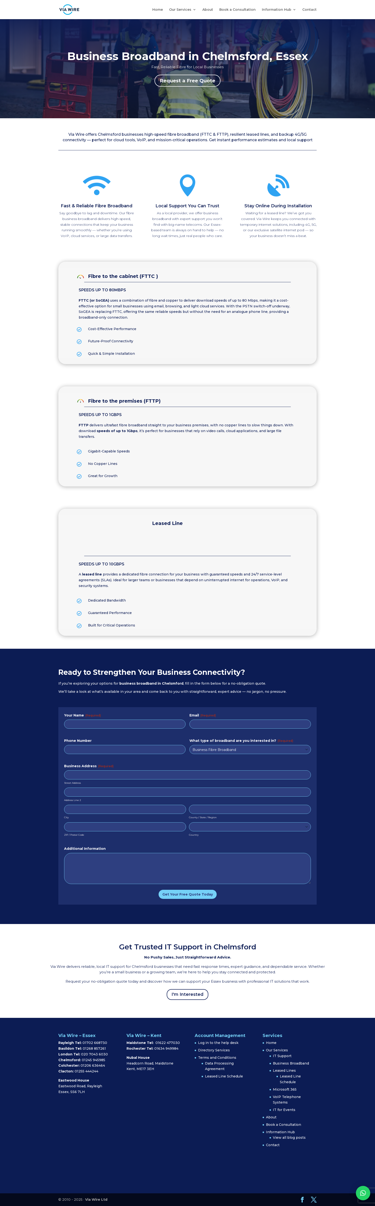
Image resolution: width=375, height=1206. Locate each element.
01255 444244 (86, 1071)
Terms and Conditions (217, 1057)
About (207, 10)
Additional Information (85, 848)
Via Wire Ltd (96, 1199)
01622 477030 (167, 1043)
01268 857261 (94, 1048)
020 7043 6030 (94, 1054)
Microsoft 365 (285, 1089)
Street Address (72, 782)
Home (157, 10)
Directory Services (214, 1050)
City (66, 817)
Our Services (180, 10)
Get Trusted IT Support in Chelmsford (187, 946)
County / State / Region (203, 817)
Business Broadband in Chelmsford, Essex (187, 56)
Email (202, 715)
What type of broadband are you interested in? (241, 740)
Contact (309, 10)
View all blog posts (289, 1137)
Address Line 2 (72, 800)
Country (194, 834)
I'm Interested (187, 994)
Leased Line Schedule (224, 1076)
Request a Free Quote (187, 81)
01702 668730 (94, 1043)
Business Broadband (291, 1063)
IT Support (282, 1056)
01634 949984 (166, 1048)
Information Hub (276, 10)
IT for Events (284, 1110)
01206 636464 (93, 1065)
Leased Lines (284, 1070)
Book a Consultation (237, 10)
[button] (363, 1193)
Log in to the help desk (218, 1043)
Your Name (82, 715)
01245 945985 (93, 1060)
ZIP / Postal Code (74, 834)
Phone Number (78, 740)
